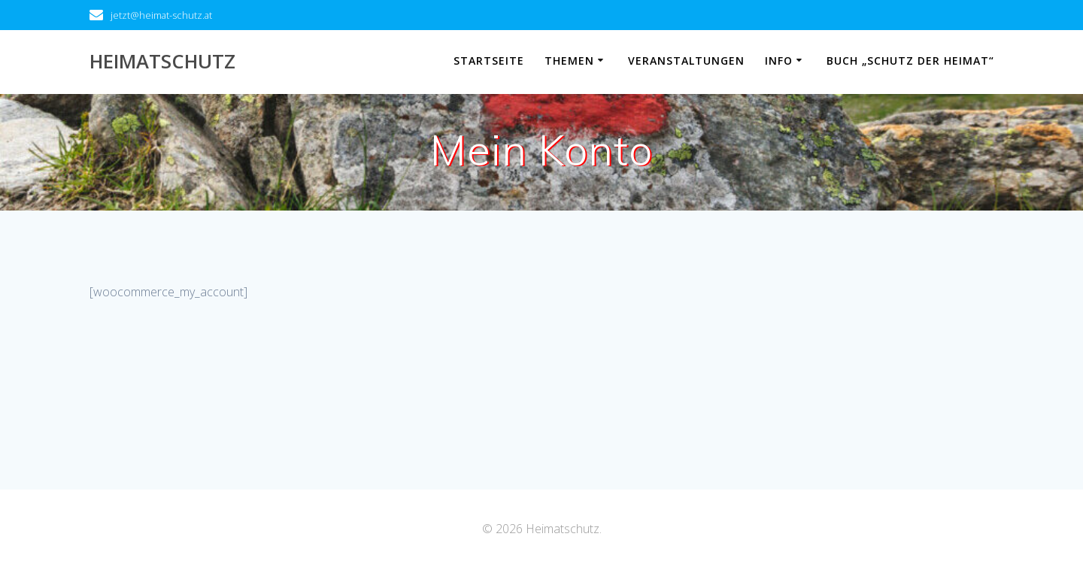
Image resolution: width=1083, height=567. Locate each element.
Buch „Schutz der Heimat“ (910, 60)
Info (779, 60)
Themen (569, 60)
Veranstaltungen (686, 60)
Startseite (489, 60)
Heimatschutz (162, 61)
